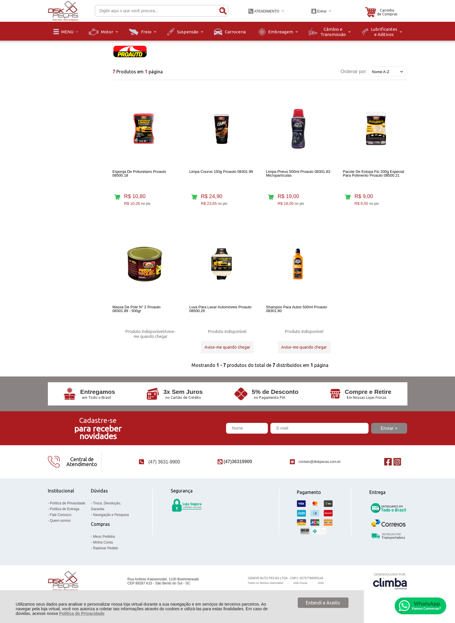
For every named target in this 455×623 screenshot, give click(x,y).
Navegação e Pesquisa (111, 517)
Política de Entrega (64, 512)
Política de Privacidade (81, 613)
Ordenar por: (354, 71)
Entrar (322, 11)
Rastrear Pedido (105, 551)
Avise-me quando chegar (155, 335)
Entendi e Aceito (323, 602)
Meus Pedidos (104, 539)
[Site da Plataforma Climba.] (390, 584)
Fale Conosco (60, 517)
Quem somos (60, 523)
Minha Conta (103, 545)
